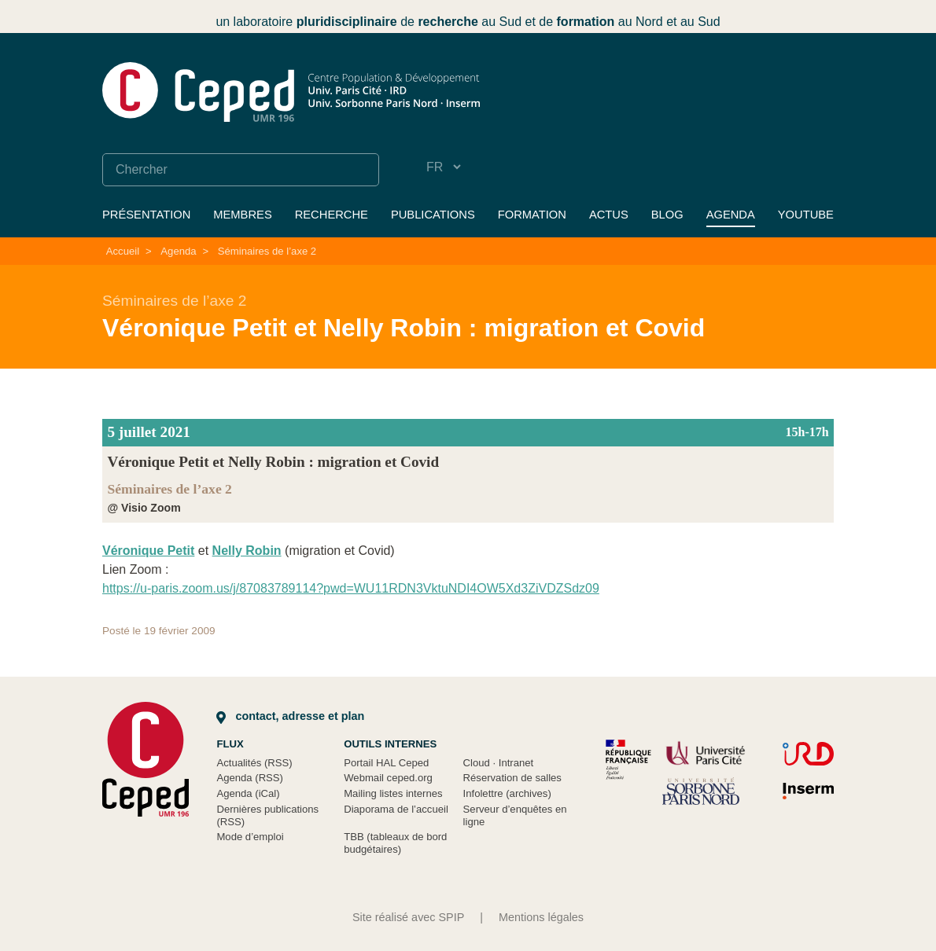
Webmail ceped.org (388, 778)
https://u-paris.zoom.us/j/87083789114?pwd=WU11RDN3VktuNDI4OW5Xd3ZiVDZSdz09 (350, 588)
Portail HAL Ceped (386, 763)
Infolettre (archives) (507, 793)
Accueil (122, 251)
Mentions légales (541, 917)
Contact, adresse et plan (290, 716)
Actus (608, 214)
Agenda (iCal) (247, 793)
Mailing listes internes (393, 793)
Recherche (331, 214)
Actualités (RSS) (254, 763)
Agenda (730, 214)
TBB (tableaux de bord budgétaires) (395, 843)
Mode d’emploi (249, 837)
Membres (242, 214)
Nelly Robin (247, 550)
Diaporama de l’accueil (396, 809)
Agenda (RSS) (249, 778)
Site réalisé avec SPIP (408, 917)
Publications (433, 214)
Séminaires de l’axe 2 (267, 251)
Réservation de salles (512, 778)
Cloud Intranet (498, 763)
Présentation (146, 214)
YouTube (806, 214)
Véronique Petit (148, 550)
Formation (532, 214)
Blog (667, 214)
